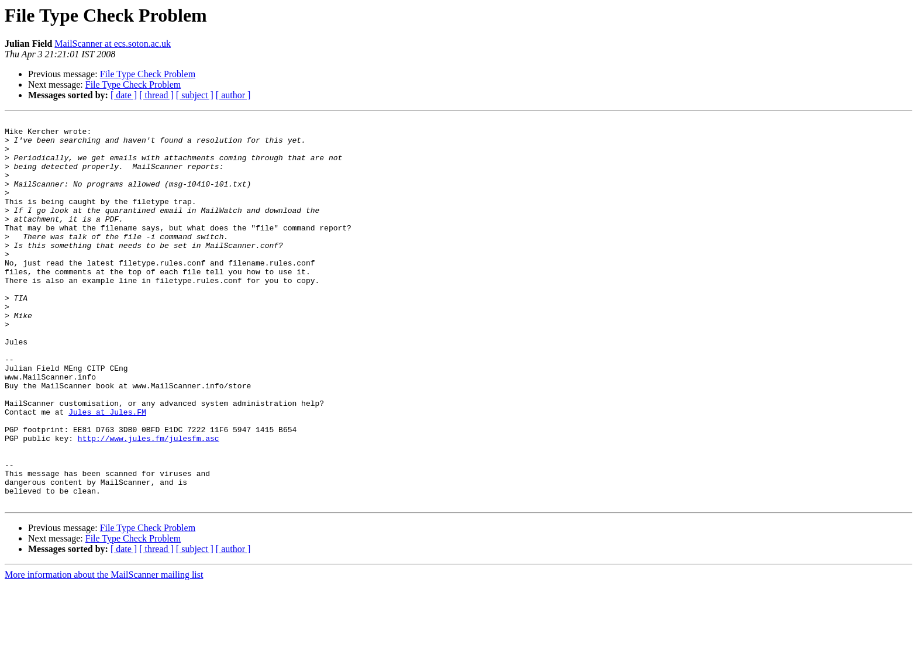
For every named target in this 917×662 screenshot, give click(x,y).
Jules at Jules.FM (107, 471)
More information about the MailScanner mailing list (104, 652)
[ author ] (233, 95)
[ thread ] (156, 95)
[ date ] (124, 95)
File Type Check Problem (147, 74)
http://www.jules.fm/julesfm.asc (148, 503)
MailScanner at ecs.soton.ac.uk (112, 44)
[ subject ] (194, 95)
